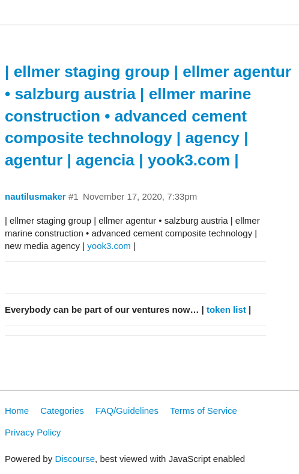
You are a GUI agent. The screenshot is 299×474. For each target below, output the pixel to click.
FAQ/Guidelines (127, 410)
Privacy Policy (33, 432)
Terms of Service (203, 410)
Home (17, 410)
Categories (62, 410)
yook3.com (109, 246)
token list (226, 309)
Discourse (75, 459)
